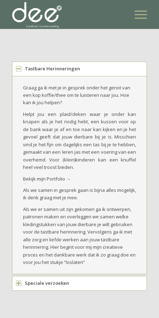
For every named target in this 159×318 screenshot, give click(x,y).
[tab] (79, 68)
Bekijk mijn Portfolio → (47, 179)
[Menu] (137, 14)
